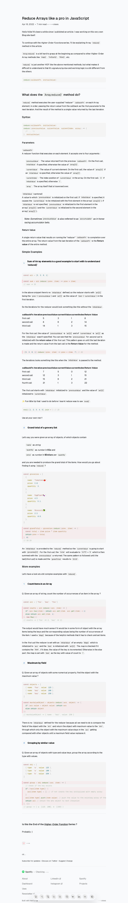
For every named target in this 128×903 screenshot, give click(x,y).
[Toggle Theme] (92, 896)
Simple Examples (32, 251)
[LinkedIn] (79, 896)
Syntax (26, 117)
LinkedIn (56, 878)
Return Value (28, 230)
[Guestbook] (41, 896)
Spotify (82, 878)
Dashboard (27, 884)
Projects (83, 884)
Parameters (28, 142)
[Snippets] (53, 896)
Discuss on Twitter (49, 861)
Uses (24, 889)
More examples (31, 566)
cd (23, 854)
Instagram (57, 884)
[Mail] (85, 896)
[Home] (35, 896)
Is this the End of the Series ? (49, 824)
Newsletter (28, 894)
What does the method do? (51, 94)
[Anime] (59, 896)
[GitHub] (67, 896)
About (25, 878)
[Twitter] (73, 896)
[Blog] (47, 896)
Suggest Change (65, 861)
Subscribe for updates (31, 861)
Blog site (26, 35)
